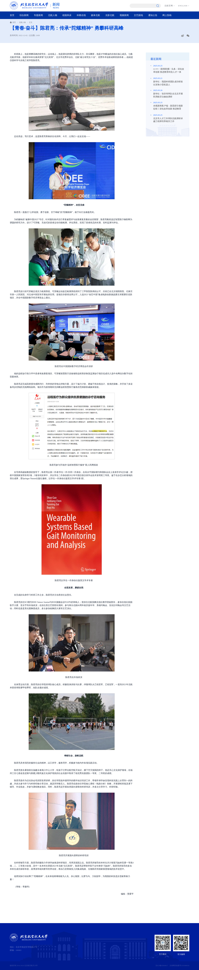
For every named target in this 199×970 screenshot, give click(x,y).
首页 (12, 15)
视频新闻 (124, 15)
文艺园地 (138, 15)
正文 (30, 22)
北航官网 (169, 5)
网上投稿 (166, 15)
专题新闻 (38, 15)
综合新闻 (24, 15)
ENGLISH (183, 5)
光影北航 (109, 15)
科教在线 (81, 15)
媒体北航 (95, 15)
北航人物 (52, 15)
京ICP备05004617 (161, 965)
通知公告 (152, 15)
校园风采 (66, 15)
